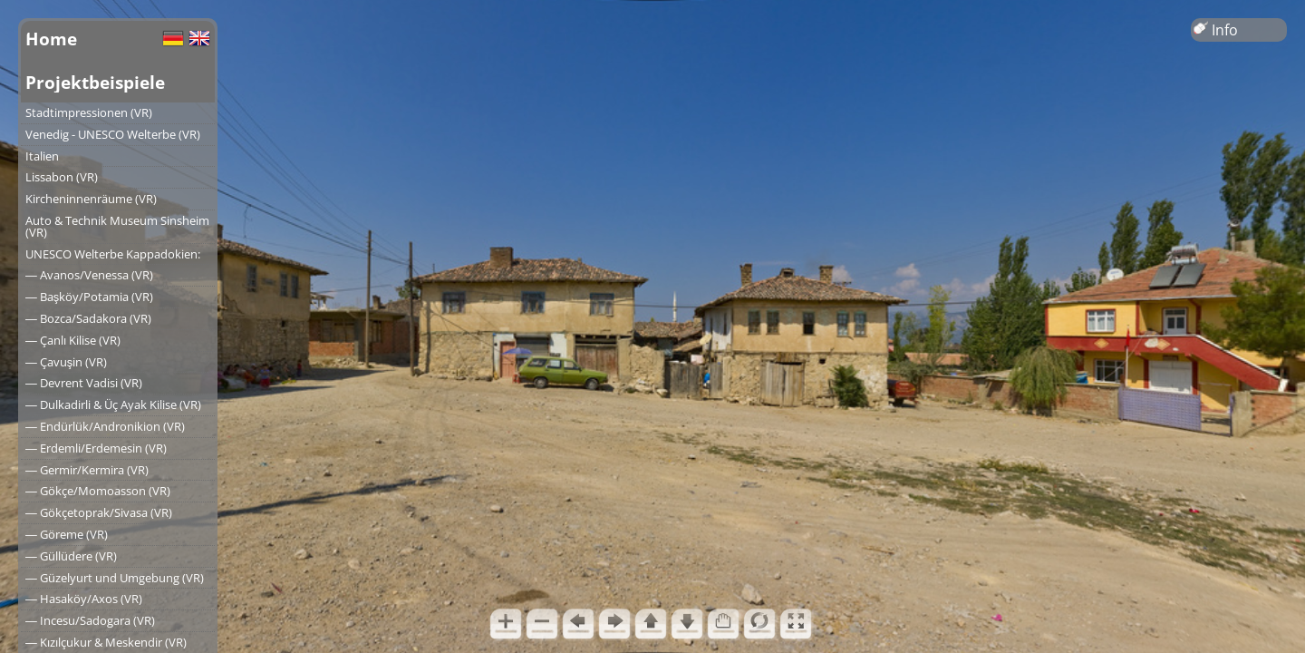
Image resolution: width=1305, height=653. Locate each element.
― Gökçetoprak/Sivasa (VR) (98, 512)
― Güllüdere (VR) (71, 556)
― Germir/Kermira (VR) (87, 470)
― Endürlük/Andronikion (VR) (105, 426)
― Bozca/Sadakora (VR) (88, 318)
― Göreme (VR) (66, 534)
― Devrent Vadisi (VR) (83, 383)
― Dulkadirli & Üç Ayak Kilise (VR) (113, 404)
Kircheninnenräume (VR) (91, 198)
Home (51, 38)
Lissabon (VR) (61, 177)
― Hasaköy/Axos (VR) (83, 598)
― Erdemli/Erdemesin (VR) (96, 448)
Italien (42, 156)
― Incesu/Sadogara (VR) (90, 620)
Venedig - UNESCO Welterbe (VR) (112, 134)
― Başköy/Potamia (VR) (89, 296)
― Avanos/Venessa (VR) (89, 275)
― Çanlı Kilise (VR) (73, 340)
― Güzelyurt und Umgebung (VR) (114, 578)
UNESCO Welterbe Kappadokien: (112, 254)
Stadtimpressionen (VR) (88, 112)
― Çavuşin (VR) (66, 362)
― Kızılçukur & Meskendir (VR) (106, 642)
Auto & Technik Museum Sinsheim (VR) (117, 226)
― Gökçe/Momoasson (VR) (97, 490)
